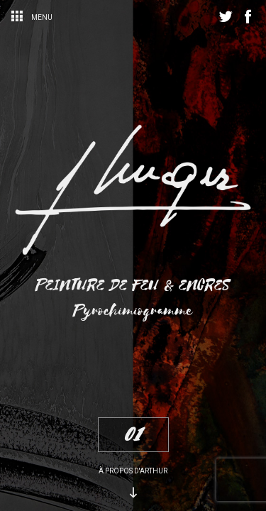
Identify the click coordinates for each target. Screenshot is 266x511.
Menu (31, 17)
